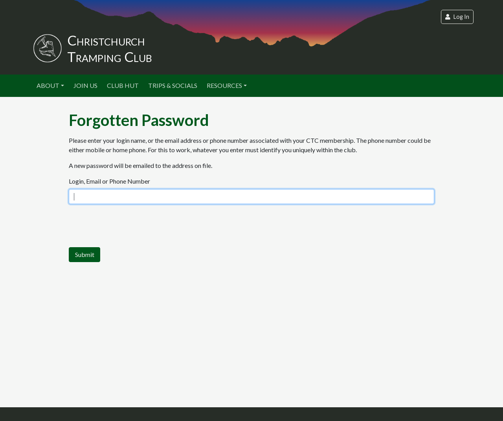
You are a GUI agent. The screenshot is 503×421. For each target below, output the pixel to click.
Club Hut (123, 85)
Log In (457, 16)
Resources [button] (224, 85)
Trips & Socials (172, 85)
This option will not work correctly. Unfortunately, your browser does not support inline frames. (251, 196)
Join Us (85, 85)
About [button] (48, 85)
